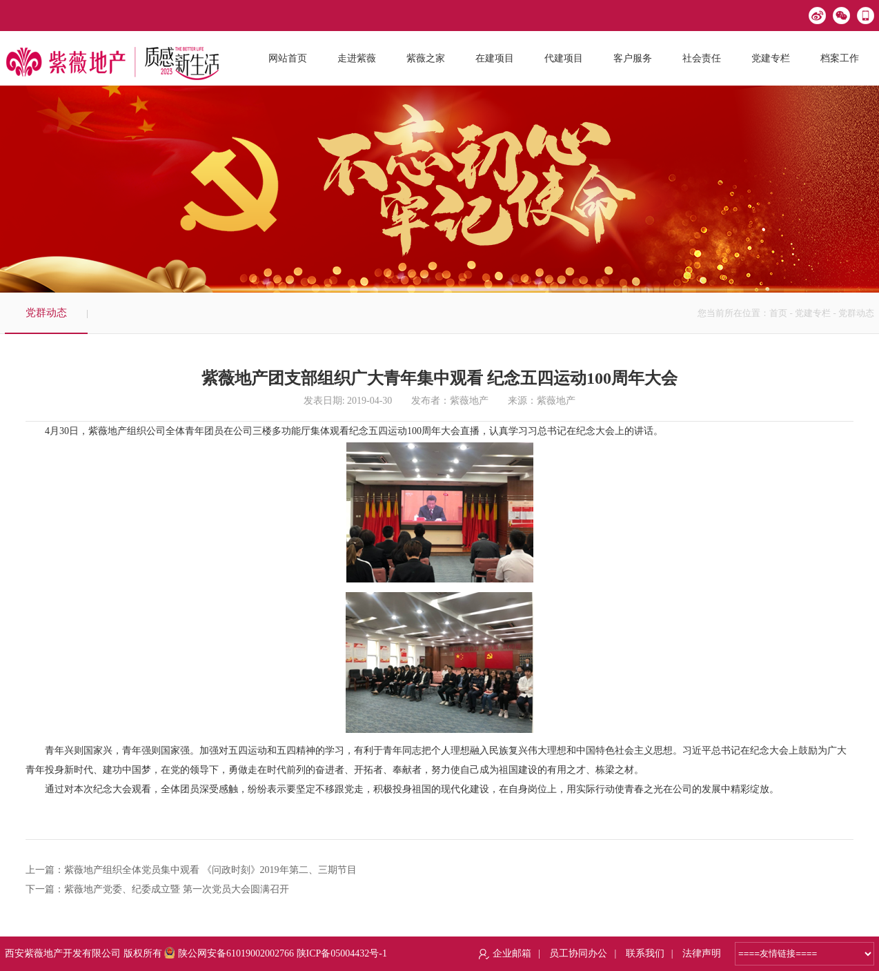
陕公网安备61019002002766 (229, 953)
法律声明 (701, 953)
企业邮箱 (512, 953)
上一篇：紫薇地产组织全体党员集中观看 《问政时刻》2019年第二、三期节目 (191, 870)
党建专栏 (813, 313)
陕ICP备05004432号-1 (342, 953)
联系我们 (645, 953)
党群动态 (46, 312)
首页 (778, 313)
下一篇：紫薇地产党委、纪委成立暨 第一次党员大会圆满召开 (157, 889)
